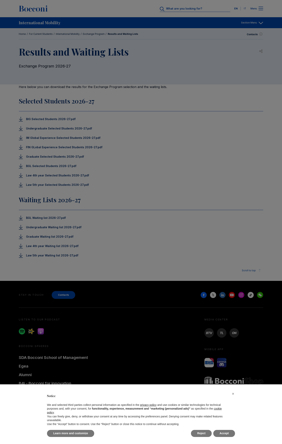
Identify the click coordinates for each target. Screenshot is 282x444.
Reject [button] (201, 433)
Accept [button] (224, 433)
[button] (233, 394)
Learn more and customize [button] (70, 433)
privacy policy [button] (148, 404)
